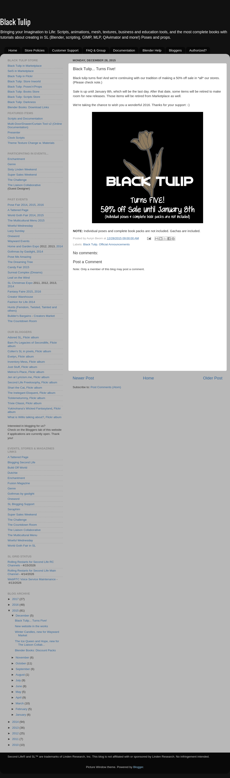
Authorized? (198, 50)
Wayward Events (19, 241)
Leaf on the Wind (19, 277)
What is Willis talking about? (26, 417)
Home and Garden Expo (23, 246)
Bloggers (175, 50)
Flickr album (31, 337)
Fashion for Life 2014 (21, 302)
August (21, 674)
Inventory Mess (18, 361)
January (21, 714)
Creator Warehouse (20, 296)
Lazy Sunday (16, 231)
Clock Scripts (16, 137)
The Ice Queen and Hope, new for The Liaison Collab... (37, 643)
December (23, 615)
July (19, 680)
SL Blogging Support (21, 504)
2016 (40, 204)
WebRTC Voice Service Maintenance (32, 579)
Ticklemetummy (18, 398)
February (22, 709)
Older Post (212, 378)
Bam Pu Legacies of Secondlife (28, 342)
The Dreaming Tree (20, 262)
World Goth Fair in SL (22, 545)
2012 (16, 733)
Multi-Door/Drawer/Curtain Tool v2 (30, 123)
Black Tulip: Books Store (23, 91)
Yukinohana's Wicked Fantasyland (30, 408)
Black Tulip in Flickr (20, 76)
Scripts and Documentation (25, 118)
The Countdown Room (22, 321)
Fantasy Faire (17, 291)
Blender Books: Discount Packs (35, 650)
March (20, 703)
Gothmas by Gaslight (21, 251)
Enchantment (16, 159)
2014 (24, 204)
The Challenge (17, 179)
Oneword (14, 236)
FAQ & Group (95, 50)
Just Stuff (14, 367)
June (19, 686)
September (23, 669)
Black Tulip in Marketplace (25, 65)
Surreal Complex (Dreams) (25, 272)
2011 (16, 739)
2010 (16, 744)
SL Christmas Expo (20, 282)
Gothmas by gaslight (21, 493)
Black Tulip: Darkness (22, 102)
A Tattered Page (18, 210)
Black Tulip (15, 21)
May (19, 691)
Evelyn (12, 356)
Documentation (124, 50)
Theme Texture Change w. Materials (31, 143)
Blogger (138, 767)
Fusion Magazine (19, 483)
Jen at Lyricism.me (20, 377)
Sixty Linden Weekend (22, 169)
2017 (16, 599)
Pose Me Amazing (19, 256)
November (23, 657)
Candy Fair (15, 267)
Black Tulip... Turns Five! (31, 620)
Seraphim (14, 509)
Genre (12, 164)
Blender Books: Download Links (28, 107)
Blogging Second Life (21, 462)
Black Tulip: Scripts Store (24, 96)
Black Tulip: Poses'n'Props (25, 86)
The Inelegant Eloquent (23, 392)
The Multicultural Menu (22, 220)
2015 (32, 204)
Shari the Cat (16, 387)
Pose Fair (14, 204)
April (19, 697)
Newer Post (83, 378)
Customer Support (65, 50)
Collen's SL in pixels (21, 351)
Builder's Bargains (19, 316)
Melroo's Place (17, 372)
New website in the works (31, 626)
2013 (16, 727)
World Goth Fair (18, 215)
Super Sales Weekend (22, 174)
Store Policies (35, 50)
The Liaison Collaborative (24, 185)
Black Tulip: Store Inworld (24, 81)
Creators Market (44, 316)
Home (12, 50)
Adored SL (14, 337)
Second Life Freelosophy (24, 382)
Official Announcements (114, 244)
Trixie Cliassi (16, 403)
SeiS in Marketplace (21, 71)
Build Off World (17, 467)
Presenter (14, 132)
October (21, 663)
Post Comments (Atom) (106, 387)
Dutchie (13, 472)
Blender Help (152, 50)
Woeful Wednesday (20, 225)
